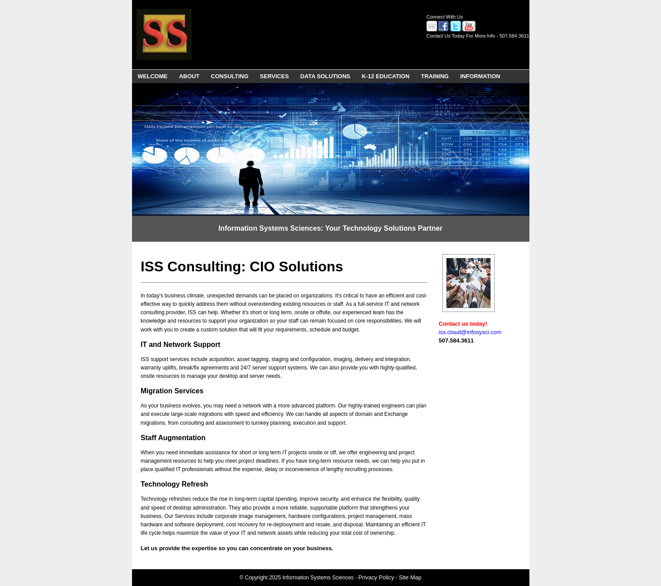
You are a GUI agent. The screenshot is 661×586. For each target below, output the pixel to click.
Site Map (410, 577)
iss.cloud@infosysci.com (470, 332)
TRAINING (435, 76)
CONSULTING (230, 76)
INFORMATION (480, 76)
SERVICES (274, 76)
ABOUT (189, 76)
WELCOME (153, 76)
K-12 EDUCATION (385, 76)
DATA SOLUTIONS (325, 76)
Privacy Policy (376, 577)
